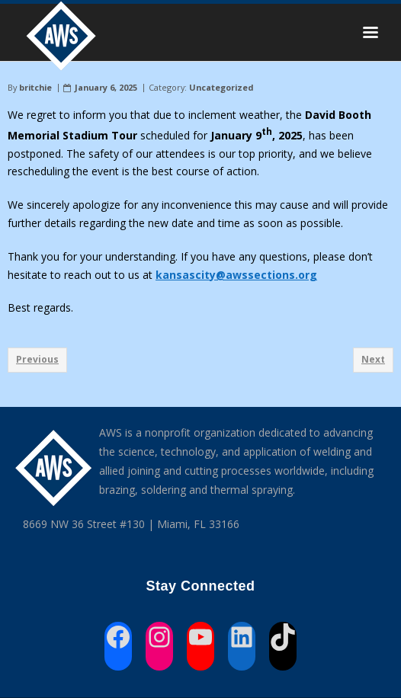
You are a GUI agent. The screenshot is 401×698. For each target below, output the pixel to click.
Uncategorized (221, 87)
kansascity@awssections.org (236, 274)
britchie (35, 87)
